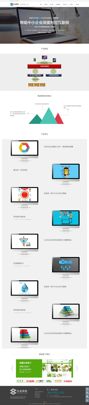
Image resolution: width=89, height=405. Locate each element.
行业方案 (51, 4)
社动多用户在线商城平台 (39, 391)
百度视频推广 (58, 4)
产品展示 (45, 4)
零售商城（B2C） (38, 394)
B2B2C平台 (65, 4)
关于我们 (77, 4)
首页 (41, 4)
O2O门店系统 (37, 395)
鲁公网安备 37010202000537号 (48, 403)
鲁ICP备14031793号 (57, 403)
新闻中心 (71, 4)
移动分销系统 (37, 397)
